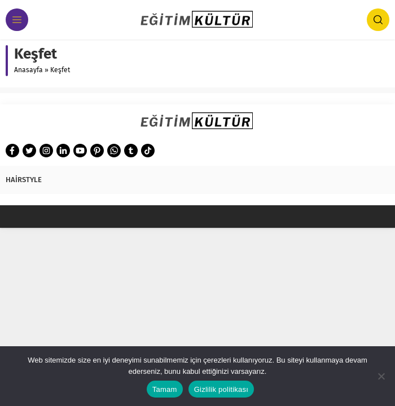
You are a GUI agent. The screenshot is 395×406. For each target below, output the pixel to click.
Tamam (164, 389)
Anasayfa (28, 70)
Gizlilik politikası (221, 389)
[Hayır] (381, 376)
